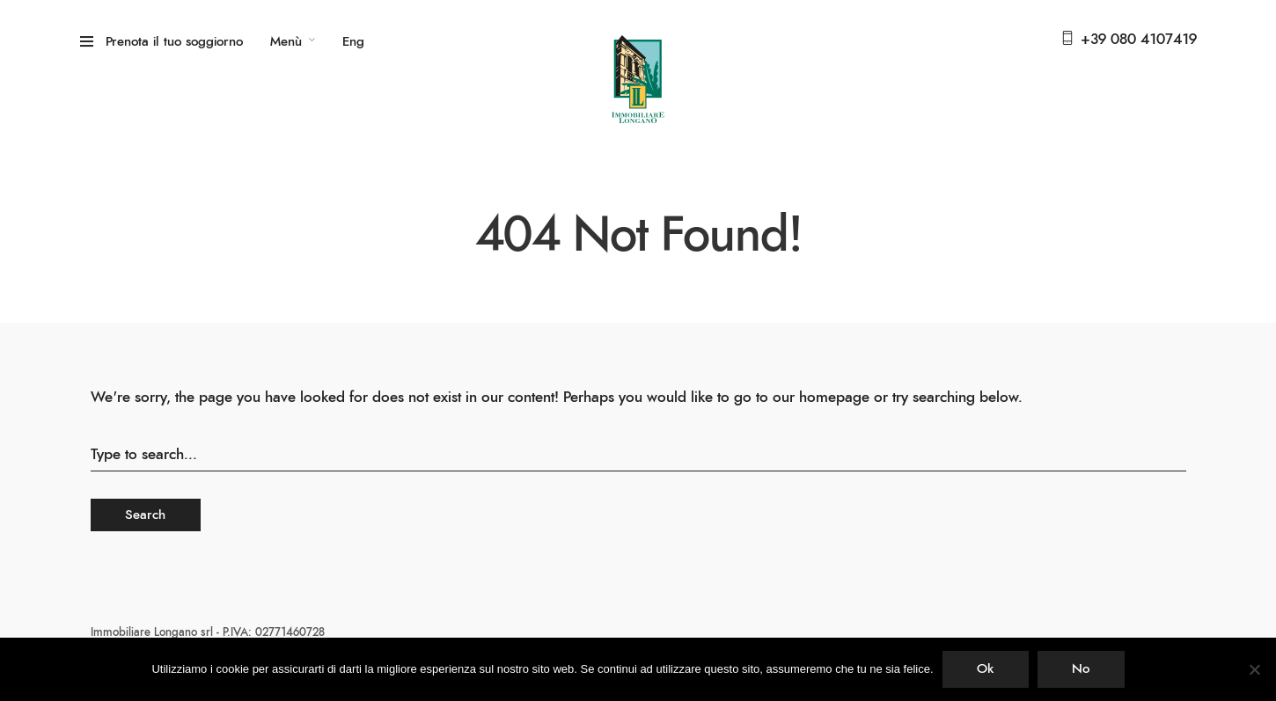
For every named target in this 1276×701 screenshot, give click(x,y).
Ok (985, 668)
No (1080, 668)
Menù (286, 41)
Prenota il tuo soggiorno (174, 41)
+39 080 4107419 (1139, 39)
